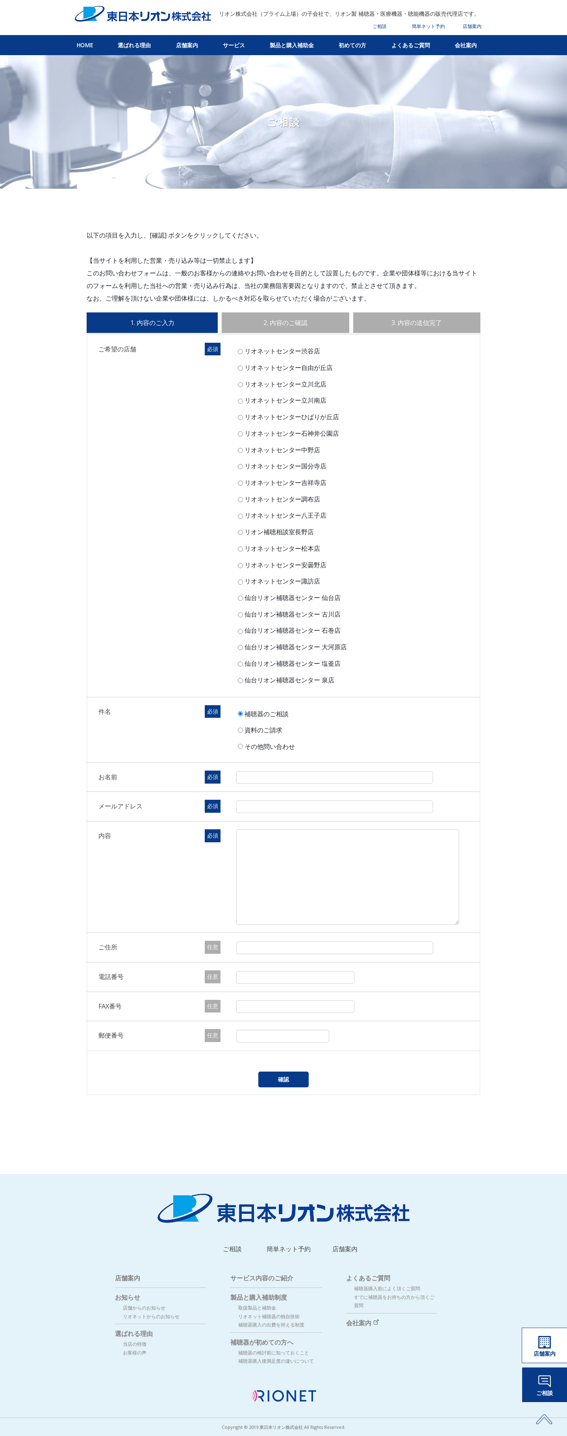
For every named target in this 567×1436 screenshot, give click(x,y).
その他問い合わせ (271, 746)
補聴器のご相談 (268, 713)
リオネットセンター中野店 (281, 450)
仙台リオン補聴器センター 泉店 (288, 680)
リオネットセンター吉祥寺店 (284, 482)
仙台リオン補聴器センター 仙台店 (291, 597)
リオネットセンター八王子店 (284, 515)
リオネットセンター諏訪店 (281, 581)
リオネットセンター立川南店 (284, 400)
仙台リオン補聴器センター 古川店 (291, 614)
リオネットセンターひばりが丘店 (291, 416)
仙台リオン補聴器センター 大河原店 (295, 647)
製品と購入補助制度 (258, 1297)
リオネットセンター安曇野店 (284, 565)
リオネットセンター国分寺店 (284, 466)
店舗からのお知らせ (144, 1307)
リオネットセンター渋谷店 (281, 351)
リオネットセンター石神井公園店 (291, 433)
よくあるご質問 (410, 45)
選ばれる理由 (134, 45)
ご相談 (379, 26)
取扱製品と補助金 (257, 1307)
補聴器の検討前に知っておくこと (273, 1352)
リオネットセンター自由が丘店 (287, 367)
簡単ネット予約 (428, 26)
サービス (234, 45)
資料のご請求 (265, 730)
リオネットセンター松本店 (281, 548)
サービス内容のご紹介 (261, 1278)
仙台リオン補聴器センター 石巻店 (291, 630)
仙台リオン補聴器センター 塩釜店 (291, 663)
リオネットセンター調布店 (281, 499)
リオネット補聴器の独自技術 (269, 1316)
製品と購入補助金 (292, 45)
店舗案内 (472, 26)
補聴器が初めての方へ (261, 1342)
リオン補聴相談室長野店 (278, 532)
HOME (84, 45)
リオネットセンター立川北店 (284, 384)
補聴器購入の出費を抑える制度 (271, 1324)
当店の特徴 (134, 1344)
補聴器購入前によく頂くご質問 (387, 1288)
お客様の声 (134, 1352)
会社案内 (466, 45)
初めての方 (352, 45)
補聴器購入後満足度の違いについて (276, 1361)
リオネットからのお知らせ (151, 1316)
